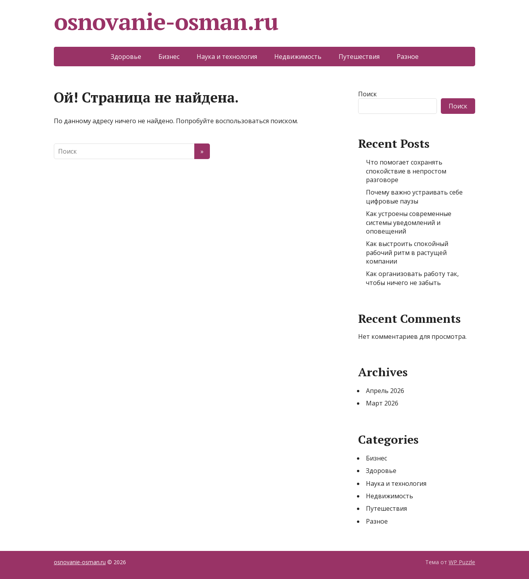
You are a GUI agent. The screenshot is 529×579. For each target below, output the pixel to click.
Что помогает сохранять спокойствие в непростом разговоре (406, 171)
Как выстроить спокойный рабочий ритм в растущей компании (407, 252)
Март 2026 (382, 403)
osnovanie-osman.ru (166, 21)
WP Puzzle (462, 562)
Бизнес (168, 56)
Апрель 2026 (385, 390)
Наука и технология (227, 56)
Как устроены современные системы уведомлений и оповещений (408, 222)
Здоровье (126, 56)
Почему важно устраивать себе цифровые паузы (414, 196)
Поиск (367, 94)
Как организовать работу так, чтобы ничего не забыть (412, 278)
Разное (408, 56)
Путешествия (359, 56)
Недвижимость (297, 56)
